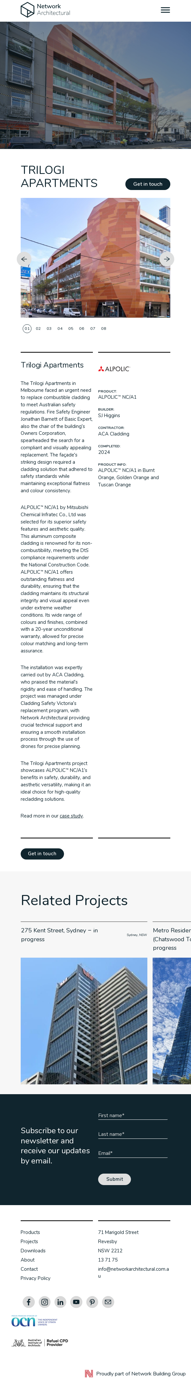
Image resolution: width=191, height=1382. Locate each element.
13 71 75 (108, 1260)
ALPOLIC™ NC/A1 (117, 397)
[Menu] (165, 11)
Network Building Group (158, 1373)
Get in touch (147, 184)
